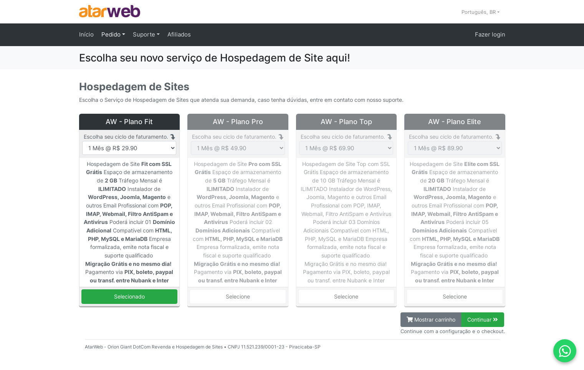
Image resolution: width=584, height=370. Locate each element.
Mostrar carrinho (431, 319)
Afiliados (179, 34)
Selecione (238, 296)
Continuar (482, 319)
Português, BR (479, 12)
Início (86, 34)
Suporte (145, 34)
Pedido (111, 34)
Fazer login (490, 34)
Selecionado (129, 296)
